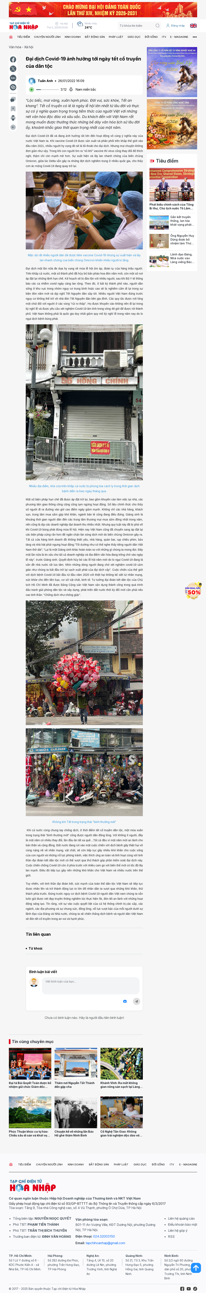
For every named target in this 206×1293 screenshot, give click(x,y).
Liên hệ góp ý (177, 1230)
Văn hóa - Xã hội (21, 47)
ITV (164, 36)
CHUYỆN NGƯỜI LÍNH (47, 36)
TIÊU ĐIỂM (23, 36)
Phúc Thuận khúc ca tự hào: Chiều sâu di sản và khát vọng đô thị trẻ (30, 1135)
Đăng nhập (175, 26)
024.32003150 (104, 1236)
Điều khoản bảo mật (182, 1224)
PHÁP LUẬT (116, 36)
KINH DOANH (73, 36)
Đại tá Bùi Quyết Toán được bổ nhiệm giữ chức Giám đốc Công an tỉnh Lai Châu (30, 1086)
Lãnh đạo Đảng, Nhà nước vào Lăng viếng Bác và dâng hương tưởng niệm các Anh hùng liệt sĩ (181, 264)
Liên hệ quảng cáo (181, 1218)
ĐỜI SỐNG (151, 36)
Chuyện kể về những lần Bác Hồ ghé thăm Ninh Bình (74, 1133)
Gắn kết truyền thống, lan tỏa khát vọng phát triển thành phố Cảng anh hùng (181, 224)
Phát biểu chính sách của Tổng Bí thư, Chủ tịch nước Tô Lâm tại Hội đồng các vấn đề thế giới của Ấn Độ (171, 210)
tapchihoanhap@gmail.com (105, 1243)
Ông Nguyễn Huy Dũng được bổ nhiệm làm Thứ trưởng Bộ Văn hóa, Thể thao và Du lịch (182, 245)
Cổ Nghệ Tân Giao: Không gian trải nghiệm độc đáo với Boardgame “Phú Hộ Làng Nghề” (120, 1137)
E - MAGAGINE (179, 36)
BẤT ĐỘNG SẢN (95, 36)
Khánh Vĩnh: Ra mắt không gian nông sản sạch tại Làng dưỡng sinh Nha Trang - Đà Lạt (120, 1088)
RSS (171, 1237)
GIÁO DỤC (134, 36)
